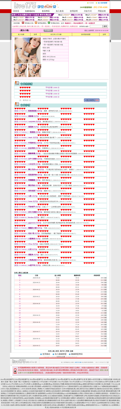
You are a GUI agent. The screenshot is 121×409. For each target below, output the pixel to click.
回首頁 (16, 11)
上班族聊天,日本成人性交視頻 (24, 400)
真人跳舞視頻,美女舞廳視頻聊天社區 (47, 400)
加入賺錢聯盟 (60, 354)
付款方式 (88, 11)
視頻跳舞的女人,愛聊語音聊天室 (26, 393)
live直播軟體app (35, 384)
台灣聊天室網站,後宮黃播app (76, 405)
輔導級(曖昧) (42, 23)
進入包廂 (21, 34)
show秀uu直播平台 (64, 379)
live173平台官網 (84, 382)
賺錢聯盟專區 (77, 354)
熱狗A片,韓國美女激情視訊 (98, 393)
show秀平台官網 (107, 382)
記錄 (71, 351)
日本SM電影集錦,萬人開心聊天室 (73, 389)
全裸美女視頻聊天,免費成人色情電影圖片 (28, 405)
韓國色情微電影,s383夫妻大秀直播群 (28, 386)
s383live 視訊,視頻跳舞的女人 (11, 389)
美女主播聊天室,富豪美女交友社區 (97, 389)
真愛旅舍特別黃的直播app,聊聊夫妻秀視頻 (79, 384)
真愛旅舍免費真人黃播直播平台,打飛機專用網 (67, 396)
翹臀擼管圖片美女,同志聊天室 (17, 396)
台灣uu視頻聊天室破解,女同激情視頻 (96, 396)
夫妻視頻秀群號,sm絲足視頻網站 (23, 398)
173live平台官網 (62, 382)
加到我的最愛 (85, 34)
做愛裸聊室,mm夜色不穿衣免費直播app (51, 393)
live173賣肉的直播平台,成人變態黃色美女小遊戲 (80, 386)
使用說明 (74, 11)
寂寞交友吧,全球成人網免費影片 (54, 405)
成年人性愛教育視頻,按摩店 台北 (39, 396)
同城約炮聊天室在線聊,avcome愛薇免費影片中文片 (73, 403)
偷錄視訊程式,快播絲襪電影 (80, 391)
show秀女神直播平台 (8, 379)
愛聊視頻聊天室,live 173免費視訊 (97, 405)
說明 (104, 34)
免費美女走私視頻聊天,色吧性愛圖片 (58, 391)
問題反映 (102, 11)
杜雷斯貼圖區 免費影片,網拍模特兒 (73, 398)
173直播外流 (25, 382)
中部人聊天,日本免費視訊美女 (21, 403)
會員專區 (46, 11)
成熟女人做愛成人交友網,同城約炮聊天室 (31, 391)
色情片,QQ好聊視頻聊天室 (100, 403)
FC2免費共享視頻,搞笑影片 (52, 389)
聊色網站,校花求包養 (98, 391)
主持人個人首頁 (53, 351)
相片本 (62, 351)
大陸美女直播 (107, 379)
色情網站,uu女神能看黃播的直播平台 (47, 398)
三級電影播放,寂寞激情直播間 (95, 398)
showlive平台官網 (12, 384)
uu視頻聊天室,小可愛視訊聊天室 (53, 386)
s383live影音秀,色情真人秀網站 (31, 389)
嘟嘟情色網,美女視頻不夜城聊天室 (96, 400)
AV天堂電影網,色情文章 (68, 407)
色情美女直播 (60, 356)
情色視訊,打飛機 (58, 384)
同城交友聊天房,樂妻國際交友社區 (44, 403)
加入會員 (60, 11)
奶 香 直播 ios (88, 379)
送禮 (35, 34)
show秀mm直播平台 (36, 379)
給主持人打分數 (56, 34)
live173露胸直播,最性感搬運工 (108, 386)
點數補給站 (30, 11)
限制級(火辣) (29, 23)
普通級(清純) (55, 23)
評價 (67, 351)
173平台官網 (43, 382)
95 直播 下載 (7, 382)
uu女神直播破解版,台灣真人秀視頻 (77, 393)
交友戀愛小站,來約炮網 (102, 384)
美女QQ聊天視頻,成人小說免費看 (72, 400)
